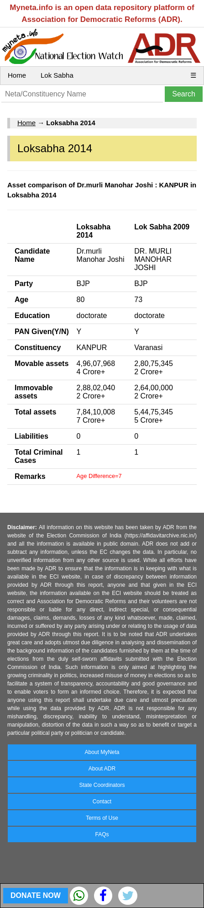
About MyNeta (101, 752)
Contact (102, 801)
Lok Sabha (57, 75)
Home (17, 75)
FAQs (102, 834)
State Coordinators (102, 785)
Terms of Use (102, 818)
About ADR (102, 768)
